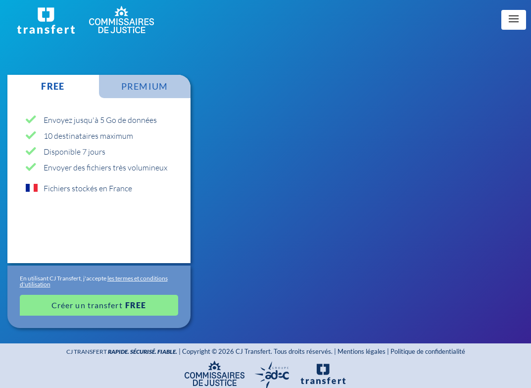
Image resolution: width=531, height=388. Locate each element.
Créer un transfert (87, 305)
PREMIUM (144, 86)
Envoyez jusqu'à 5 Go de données (100, 119)
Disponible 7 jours (74, 151)
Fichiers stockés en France (88, 188)
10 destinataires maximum (88, 135)
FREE (52, 86)
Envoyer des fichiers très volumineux (105, 167)
